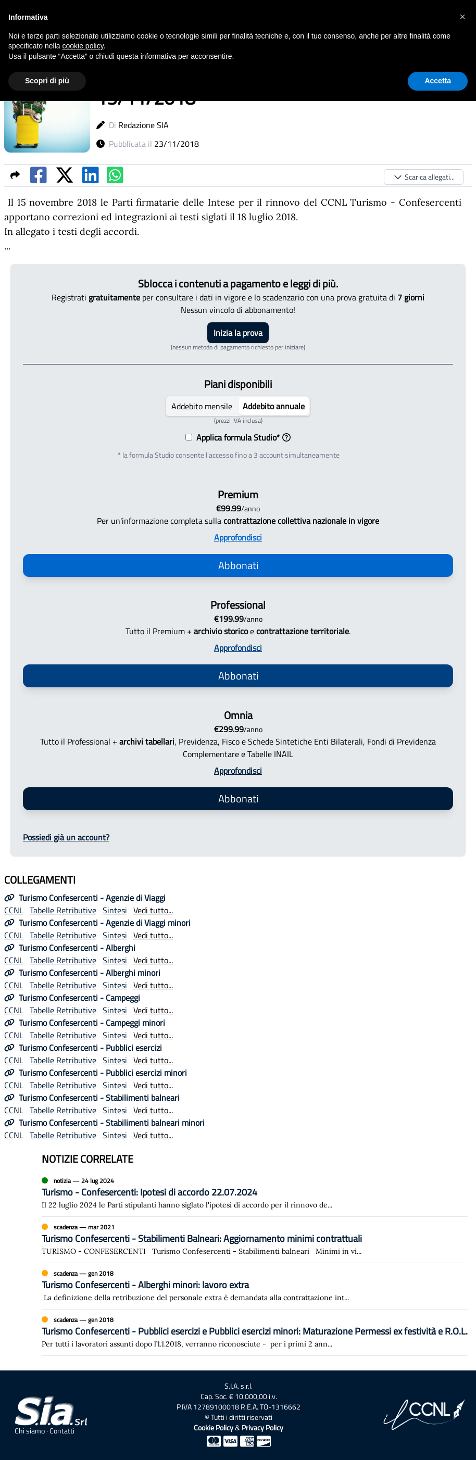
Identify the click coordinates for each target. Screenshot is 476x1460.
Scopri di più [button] (47, 81)
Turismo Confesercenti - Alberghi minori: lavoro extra (145, 1285)
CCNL (13, 910)
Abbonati (238, 565)
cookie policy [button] (83, 46)
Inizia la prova (238, 332)
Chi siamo (30, 1431)
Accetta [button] (437, 81)
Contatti (61, 1431)
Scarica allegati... (424, 176)
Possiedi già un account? (66, 837)
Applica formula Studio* (241, 437)
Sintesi (115, 910)
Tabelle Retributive (63, 910)
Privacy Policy (262, 1427)
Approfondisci (238, 537)
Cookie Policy (213, 1427)
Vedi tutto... (153, 910)
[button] (462, 16)
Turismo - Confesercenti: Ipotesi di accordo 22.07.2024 (149, 1192)
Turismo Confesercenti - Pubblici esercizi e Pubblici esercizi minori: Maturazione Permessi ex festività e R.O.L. (255, 1331)
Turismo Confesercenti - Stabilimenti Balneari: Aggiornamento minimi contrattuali (202, 1238)
